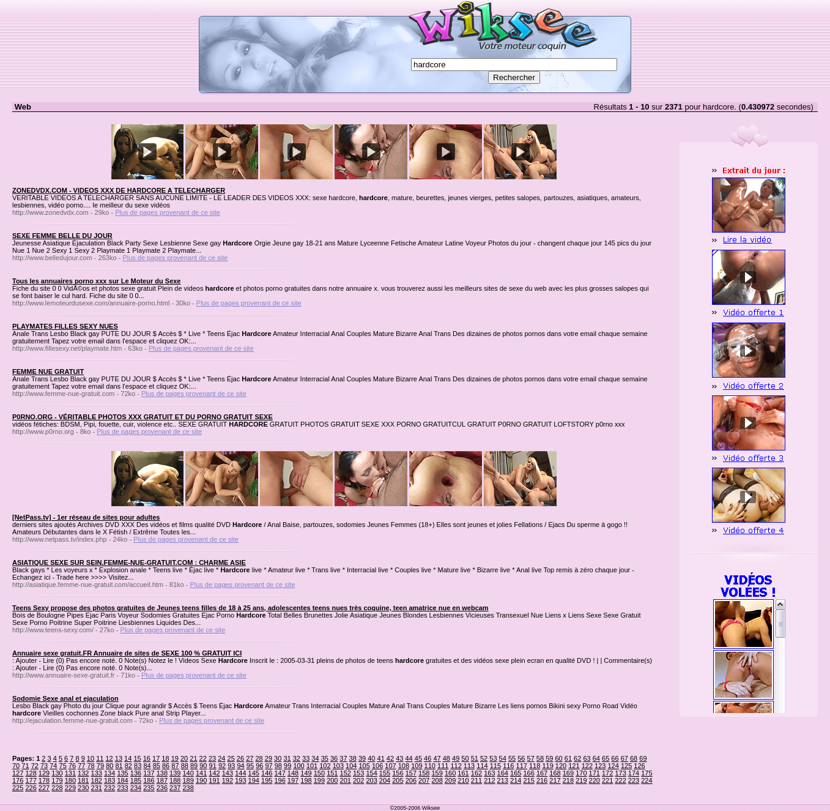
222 (620, 780)
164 (502, 773)
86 (165, 765)
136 (135, 773)
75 (63, 765)
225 (17, 787)
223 (633, 780)
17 (156, 758)
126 (639, 765)
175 (646, 773)
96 (259, 765)
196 (279, 780)
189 (187, 780)
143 (227, 773)
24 (221, 758)
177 (30, 780)
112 (455, 765)
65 (605, 758)
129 (44, 773)
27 (249, 758)
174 (633, 773)
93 (231, 765)
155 (384, 773)
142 (214, 773)
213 (502, 780)
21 (193, 758)
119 (547, 765)
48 (446, 758)
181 (83, 780)
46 (427, 758)
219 (581, 780)
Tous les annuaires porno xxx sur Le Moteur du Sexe (96, 281)
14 (128, 758)
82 (128, 765)
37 (343, 758)
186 (148, 780)
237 (174, 787)
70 (16, 765)
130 (56, 773)
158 (423, 773)
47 (436, 758)
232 (109, 787)
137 (148, 773)
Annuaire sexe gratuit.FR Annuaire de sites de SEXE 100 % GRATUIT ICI (127, 653)
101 (311, 765)
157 (411, 773)
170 (581, 773)
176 (17, 780)
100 (298, 765)
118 (534, 765)
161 (463, 773)
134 (109, 773)
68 (633, 758)
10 (90, 758)
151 (332, 773)
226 (30, 787)
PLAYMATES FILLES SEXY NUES (65, 326)
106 (377, 765)
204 (384, 780)
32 (296, 758)
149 (305, 773)
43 (399, 758)
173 (620, 773)
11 (99, 758)
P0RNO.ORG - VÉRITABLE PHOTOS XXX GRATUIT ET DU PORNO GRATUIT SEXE (142, 416)
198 (305, 780)
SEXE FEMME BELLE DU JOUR (62, 235)
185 (135, 780)
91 (213, 765)
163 (489, 773)
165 (515, 773)
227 (44, 787)
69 (643, 758)
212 (489, 780)
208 (437, 780)
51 (474, 758)
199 (319, 780)
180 (70, 780)
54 (502, 758)
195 (266, 780)
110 (429, 765)
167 (541, 773)
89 (194, 765)
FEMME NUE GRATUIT (48, 371)
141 (201, 773)
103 (338, 765)
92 (222, 765)
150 (319, 773)
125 (626, 765)
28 (258, 758)
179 (56, 780)
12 (109, 758)
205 (397, 780)
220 (594, 780)
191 (214, 780)
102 (324, 765)
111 (442, 765)
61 (568, 758)
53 (493, 758)
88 (184, 765)
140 (187, 773)
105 (363, 765)
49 (455, 758)
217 (554, 780)
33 (305, 758)
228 (56, 787)
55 (512, 758)
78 (91, 765)
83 (137, 765)
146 (266, 773)
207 (423, 780)
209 (450, 780)
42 (390, 758)
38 (353, 758)
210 (463, 780)
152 (345, 773)
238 (187, 787)
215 (528, 780)
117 (521, 765)
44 (408, 758)
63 (586, 758)
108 (403, 765)
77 (81, 765)
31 (287, 758)
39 (362, 758)
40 (371, 758)
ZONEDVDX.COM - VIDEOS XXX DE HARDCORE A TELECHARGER (118, 190)
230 (83, 787)
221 (607, 780)
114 (481, 765)
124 (613, 765)
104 (351, 765)
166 (528, 773)
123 (600, 765)
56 (521, 758)
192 (227, 780)
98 (278, 765)
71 (25, 765)
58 (540, 758)
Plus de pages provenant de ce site (167, 212)
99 (287, 765)
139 (174, 773)
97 (268, 765)
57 (531, 758)
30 (277, 758)
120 (560, 765)
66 (614, 758)
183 (109, 780)
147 (279, 773)
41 (381, 758)
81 (118, 765)
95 (250, 765)
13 (118, 758)
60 (558, 758)
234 (135, 787)
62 (577, 758)
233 (122, 787)
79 (100, 765)
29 (268, 758)
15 (137, 758)
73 (44, 765)
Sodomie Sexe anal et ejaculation (65, 698)
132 (83, 773)
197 (292, 780)
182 (96, 780)
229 (70, 787)
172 (607, 773)
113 (469, 765)
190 (201, 780)
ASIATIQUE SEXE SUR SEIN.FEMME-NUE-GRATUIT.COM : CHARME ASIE (129, 562)
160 (450, 773)
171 (594, 773)
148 (292, 773)
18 (165, 758)
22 (203, 758)
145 (253, 773)
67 (624, 758)
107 (390, 765)
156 (397, 773)
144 (240, 773)
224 (646, 780)
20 (184, 758)
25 (231, 758)
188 (174, 780)
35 (324, 758)
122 (587, 765)
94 (241, 765)
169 (568, 773)
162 (476, 773)
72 (35, 765)
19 (175, 758)
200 (332, 780)
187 (162, 780)
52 (483, 758)
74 (53, 765)
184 (122, 780)
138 (162, 773)
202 (358, 780)
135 (122, 773)
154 (371, 773)
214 (515, 780)
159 (437, 773)
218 (568, 780)
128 (30, 773)
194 (253, 780)
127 (17, 773)
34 (315, 758)
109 (416, 765)
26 (240, 758)
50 (465, 758)
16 (146, 758)
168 (554, 773)
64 (596, 758)
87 (175, 765)
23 (212, 758)
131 (70, 773)
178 (44, 780)
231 (96, 787)
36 (334, 758)
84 (146, 765)
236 (162, 787)
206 (411, 780)
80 (109, 765)
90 (203, 765)
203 (371, 780)
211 (476, 780)
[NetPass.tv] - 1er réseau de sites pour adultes (86, 517)
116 (508, 765)
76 (72, 765)
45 (418, 758)
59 (549, 758)
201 (345, 780)
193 (240, 780)
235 (148, 787)
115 (495, 765)
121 (573, 765)
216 (541, 780)
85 (156, 765)
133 (96, 773)
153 (358, 773)
